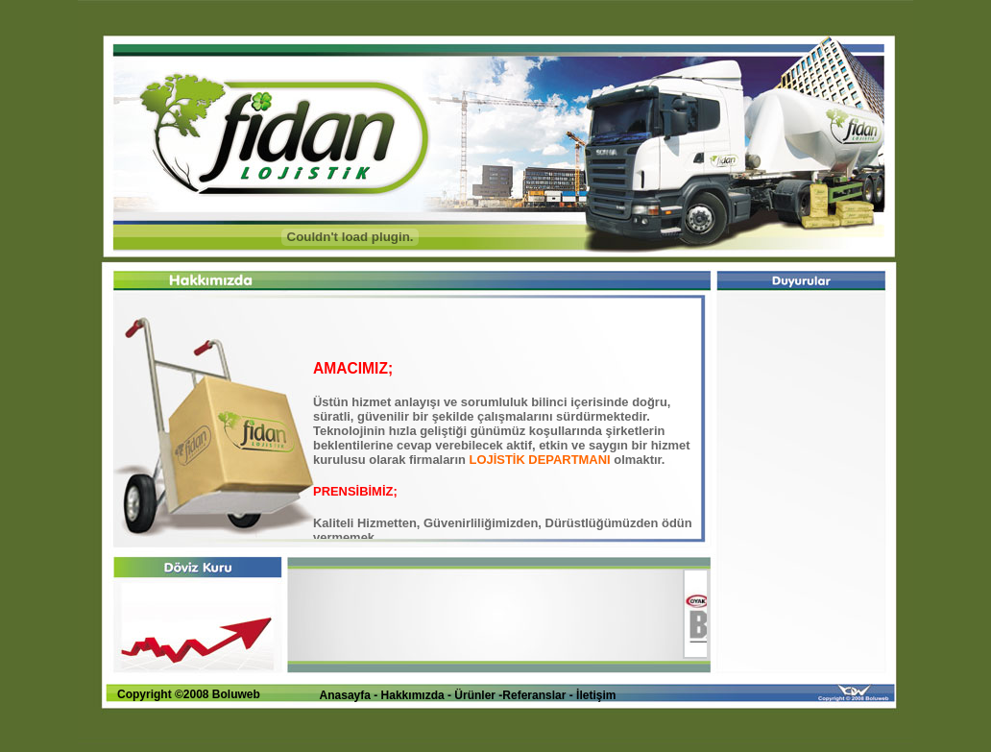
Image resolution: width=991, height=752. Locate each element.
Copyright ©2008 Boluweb (188, 694)
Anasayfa (345, 695)
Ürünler (475, 695)
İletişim (596, 695)
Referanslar (535, 695)
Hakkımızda (413, 695)
